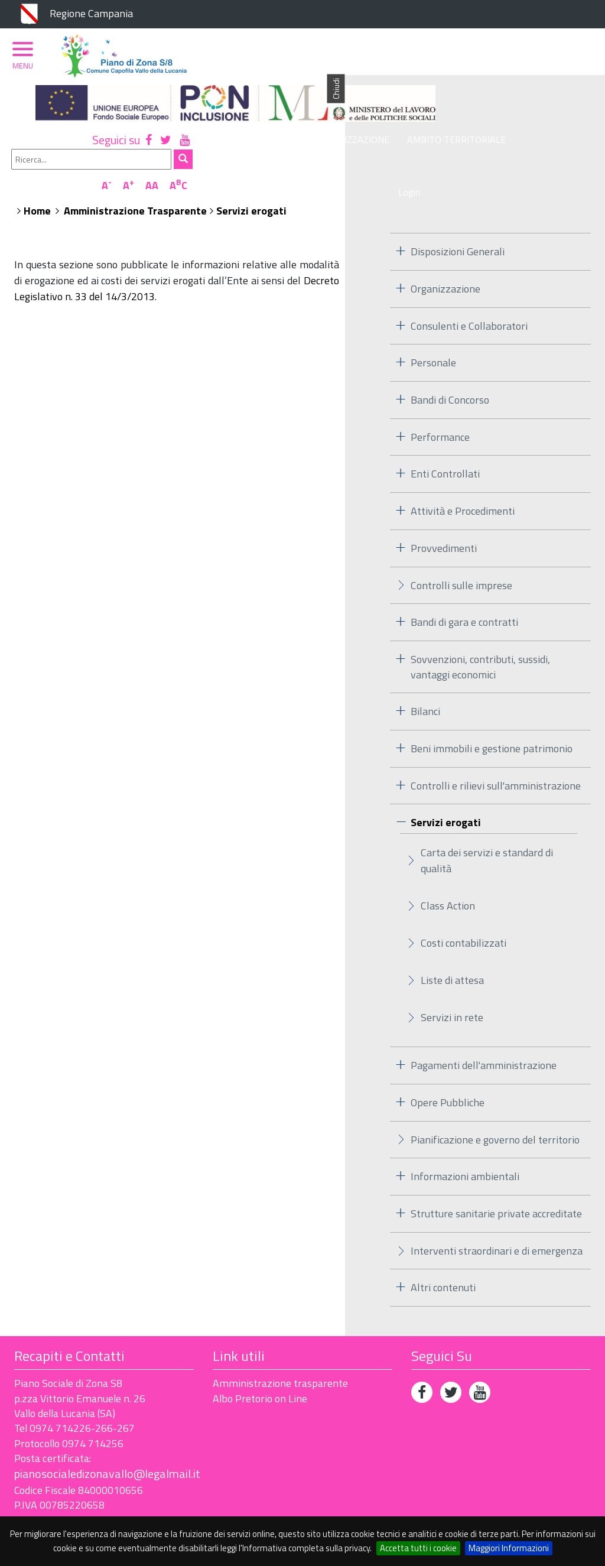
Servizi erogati (489, 174)
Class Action (448, 869)
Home (275, 174)
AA (550, 96)
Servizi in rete (452, 981)
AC (577, 96)
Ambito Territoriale (457, 128)
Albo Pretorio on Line (260, 1362)
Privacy (31, 1508)
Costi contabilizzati (463, 906)
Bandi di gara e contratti (464, 585)
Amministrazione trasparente (280, 1347)
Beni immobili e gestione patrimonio (492, 712)
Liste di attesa (452, 943)
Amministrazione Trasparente (373, 174)
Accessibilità (97, 1508)
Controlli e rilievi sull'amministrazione (496, 749)
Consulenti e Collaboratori (469, 289)
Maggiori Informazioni (509, 1548)
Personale (433, 326)
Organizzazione (353, 128)
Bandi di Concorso (450, 363)
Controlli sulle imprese (461, 549)
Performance (440, 400)
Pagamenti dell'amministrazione (484, 1029)
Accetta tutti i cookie (418, 1548)
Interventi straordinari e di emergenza (497, 1214)
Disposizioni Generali (458, 215)
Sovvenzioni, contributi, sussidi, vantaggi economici (480, 630)
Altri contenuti (443, 1251)
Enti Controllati (445, 438)
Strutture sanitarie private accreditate (496, 1177)
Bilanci (425, 675)
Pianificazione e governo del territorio (495, 1103)
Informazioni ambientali (465, 1140)
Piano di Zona (264, 128)
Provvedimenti (444, 511)
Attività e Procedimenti (463, 474)
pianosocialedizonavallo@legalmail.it (107, 1437)
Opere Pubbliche (447, 1066)
